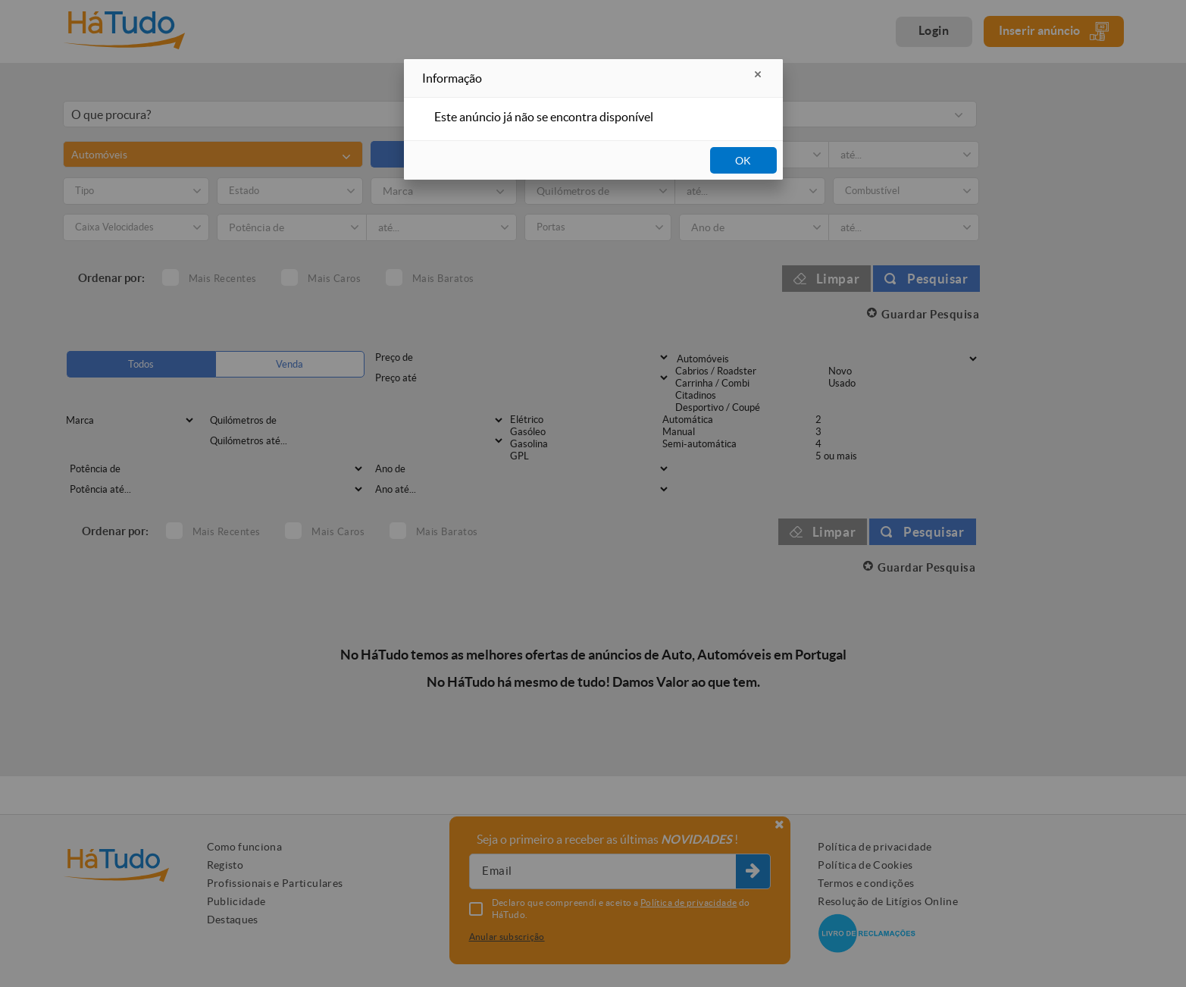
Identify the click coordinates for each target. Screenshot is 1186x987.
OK (743, 161)
